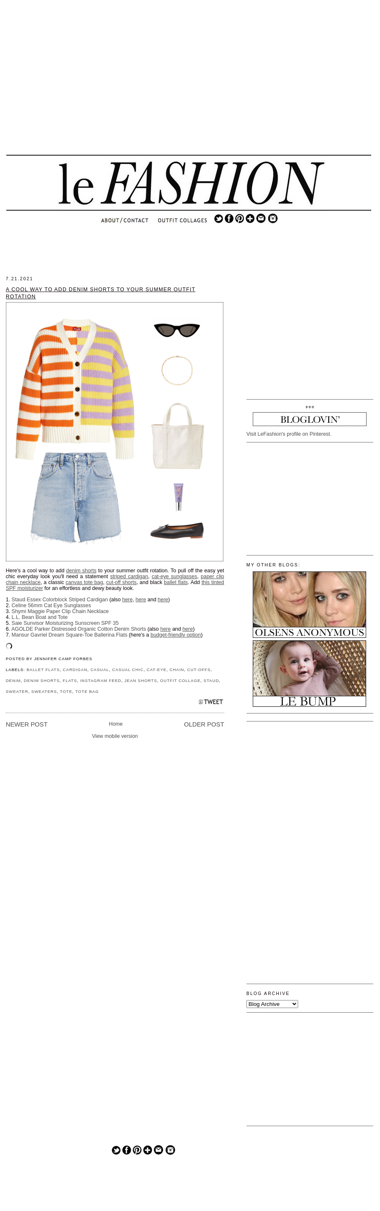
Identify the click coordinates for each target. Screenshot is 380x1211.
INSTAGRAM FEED (100, 680)
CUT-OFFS (199, 669)
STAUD (211, 680)
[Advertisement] (188, 84)
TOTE (66, 691)
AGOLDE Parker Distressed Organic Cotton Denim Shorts (78, 629)
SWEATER (17, 691)
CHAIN (177, 669)
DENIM (13, 680)
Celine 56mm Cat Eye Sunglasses (51, 605)
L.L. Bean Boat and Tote (40, 617)
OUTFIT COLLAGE (180, 680)
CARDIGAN (75, 669)
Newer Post (27, 724)
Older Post (204, 724)
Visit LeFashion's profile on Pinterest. (288, 434)
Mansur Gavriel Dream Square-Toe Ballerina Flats (70, 635)
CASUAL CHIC (128, 669)
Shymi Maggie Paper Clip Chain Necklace (60, 611)
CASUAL (99, 669)
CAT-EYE (156, 669)
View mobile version (115, 736)
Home (116, 724)
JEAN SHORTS (140, 680)
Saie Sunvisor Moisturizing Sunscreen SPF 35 (65, 623)
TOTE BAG (87, 691)
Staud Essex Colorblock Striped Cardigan (60, 600)
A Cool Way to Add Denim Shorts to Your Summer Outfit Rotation (101, 293)
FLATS (70, 680)
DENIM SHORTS (42, 680)
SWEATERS (44, 691)
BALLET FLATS (43, 669)
